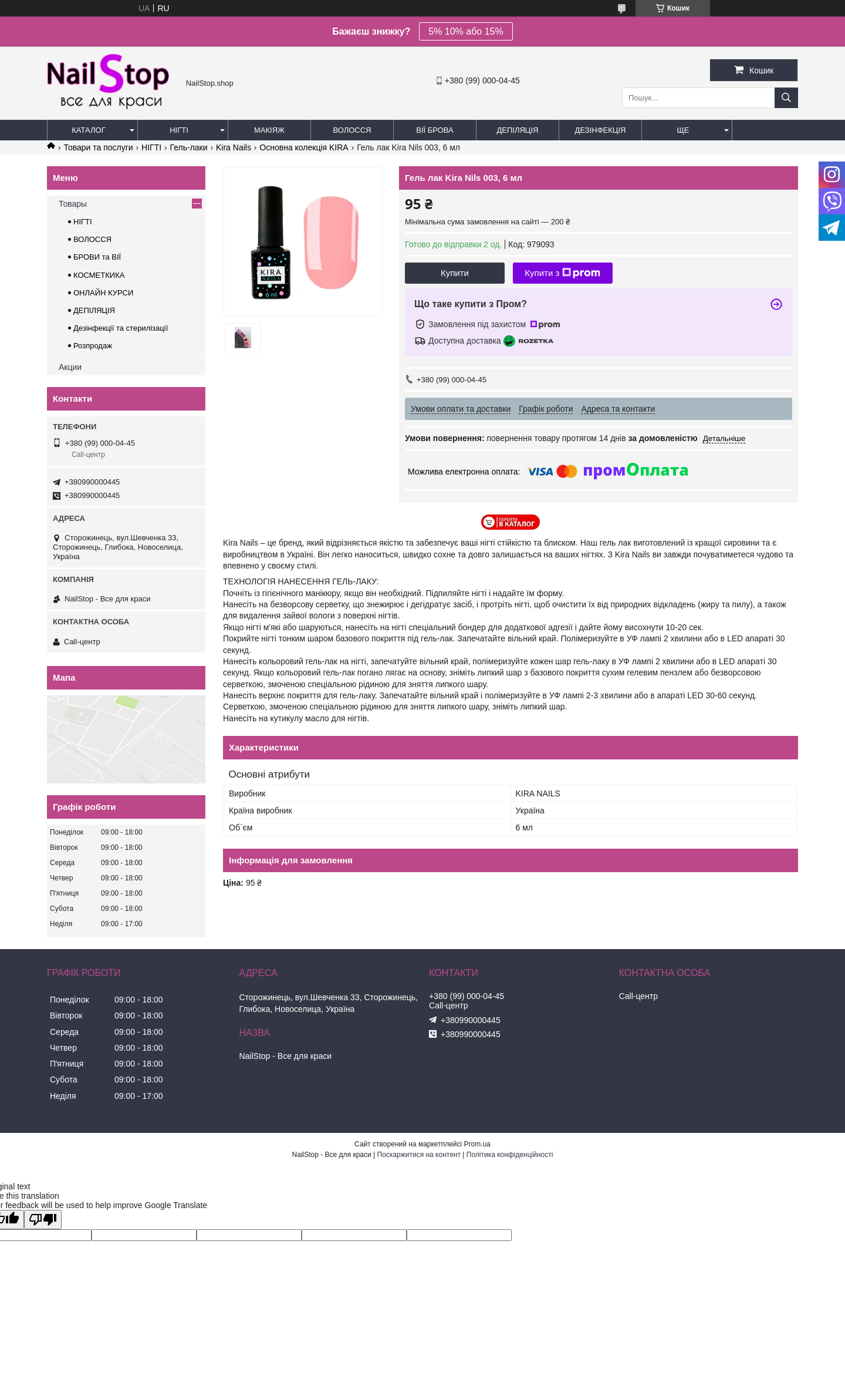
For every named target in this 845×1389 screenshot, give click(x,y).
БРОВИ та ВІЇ (97, 257)
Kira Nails (233, 147)
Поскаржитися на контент (419, 1155)
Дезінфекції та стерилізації (120, 328)
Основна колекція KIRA (303, 147)
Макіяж (269, 130)
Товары (73, 203)
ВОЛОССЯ (92, 239)
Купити (455, 273)
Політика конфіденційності (510, 1155)
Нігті (179, 130)
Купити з (562, 273)
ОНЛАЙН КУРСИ (103, 292)
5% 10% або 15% (465, 31)
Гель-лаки (189, 147)
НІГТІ (151, 147)
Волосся (352, 130)
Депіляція (518, 130)
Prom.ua (477, 1144)
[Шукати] (786, 98)
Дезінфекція (600, 130)
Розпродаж (92, 345)
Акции (70, 367)
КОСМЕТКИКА (98, 275)
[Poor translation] (43, 1219)
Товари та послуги (98, 147)
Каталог (88, 130)
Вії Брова (434, 130)
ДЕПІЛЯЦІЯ (94, 310)
